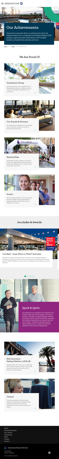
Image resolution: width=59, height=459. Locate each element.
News (6, 437)
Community (8, 435)
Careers (7, 439)
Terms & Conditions (9, 453)
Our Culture (8, 432)
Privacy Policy (7, 451)
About (6, 428)
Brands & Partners (10, 430)
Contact (7, 441)
